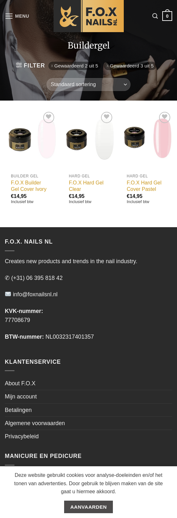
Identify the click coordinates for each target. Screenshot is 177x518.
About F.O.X (20, 383)
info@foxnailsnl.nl (31, 294)
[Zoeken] (155, 16)
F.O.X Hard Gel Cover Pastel (144, 186)
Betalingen (18, 410)
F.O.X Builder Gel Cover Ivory (28, 186)
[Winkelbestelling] (88, 84)
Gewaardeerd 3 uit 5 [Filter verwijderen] (132, 65)
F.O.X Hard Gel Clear (86, 186)
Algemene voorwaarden (35, 423)
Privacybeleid (22, 436)
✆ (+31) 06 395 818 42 (34, 278)
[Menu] (17, 16)
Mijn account (21, 396)
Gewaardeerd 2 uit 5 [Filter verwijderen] (76, 65)
